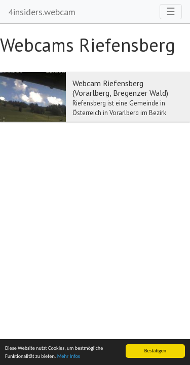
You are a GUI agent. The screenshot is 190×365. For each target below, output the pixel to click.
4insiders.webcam (41, 12)
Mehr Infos (68, 356)
